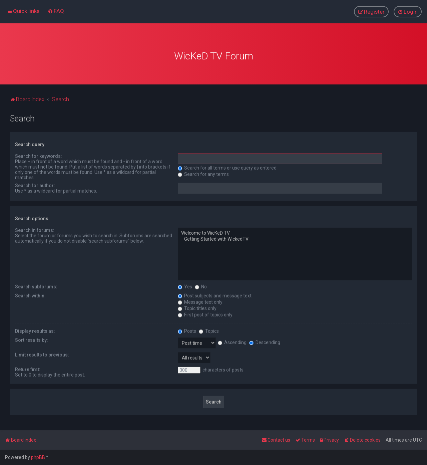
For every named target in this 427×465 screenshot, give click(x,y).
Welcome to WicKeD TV (294, 233)
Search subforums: (36, 285)
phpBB (38, 457)
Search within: (30, 294)
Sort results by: (31, 339)
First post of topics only (205, 313)
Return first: (27, 368)
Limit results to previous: (42, 354)
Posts (187, 330)
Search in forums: (34, 229)
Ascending (232, 341)
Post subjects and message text (215, 294)
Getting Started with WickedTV (294, 239)
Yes (185, 285)
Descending (264, 341)
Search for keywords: (38, 155)
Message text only (200, 301)
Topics (209, 330)
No (201, 285)
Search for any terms (203, 173)
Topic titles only (197, 307)
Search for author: (35, 185)
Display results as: (35, 330)
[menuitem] (56, 11)
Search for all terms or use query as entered (227, 167)
